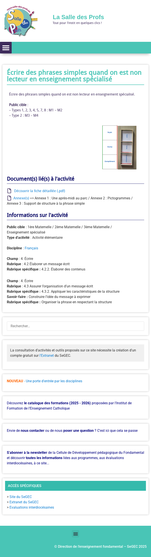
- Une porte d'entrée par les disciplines (53, 381)
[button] (6, 47)
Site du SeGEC (20, 497)
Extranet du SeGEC (24, 502)
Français (31, 248)
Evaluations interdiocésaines (31, 507)
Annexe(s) (20, 198)
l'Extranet (46, 355)
